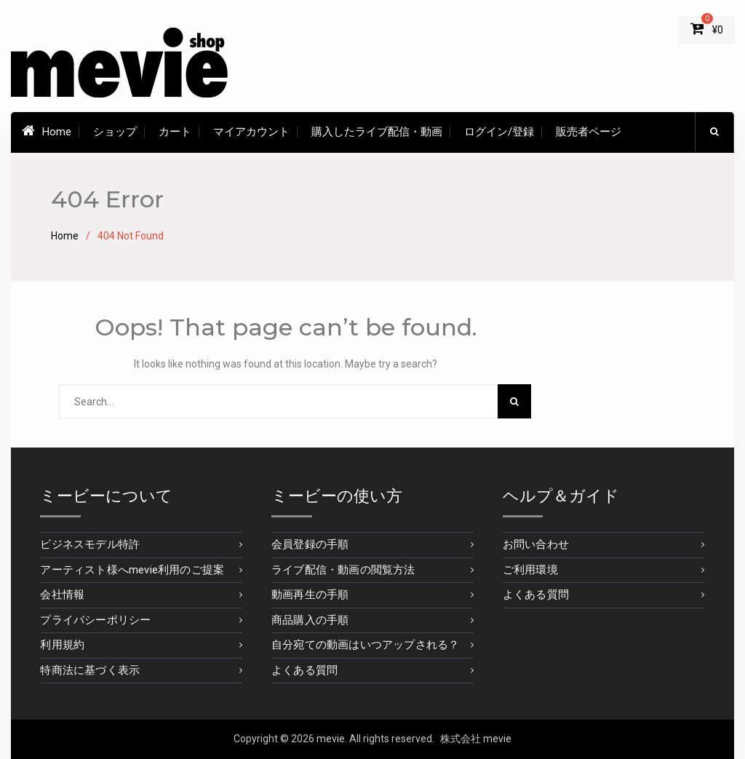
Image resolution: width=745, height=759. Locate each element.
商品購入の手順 (309, 620)
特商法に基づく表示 (90, 670)
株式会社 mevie (475, 738)
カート (175, 131)
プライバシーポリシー (95, 620)
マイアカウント (251, 131)
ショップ (115, 131)
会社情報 (62, 594)
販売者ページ (588, 131)
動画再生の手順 (309, 594)
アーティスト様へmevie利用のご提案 (132, 569)
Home (46, 131)
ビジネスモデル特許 (90, 544)
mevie (330, 738)
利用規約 (62, 644)
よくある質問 (304, 670)
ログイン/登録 (499, 131)
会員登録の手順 (309, 544)
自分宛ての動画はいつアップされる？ (365, 644)
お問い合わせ (536, 544)
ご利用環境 (530, 569)
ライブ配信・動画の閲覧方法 (343, 569)
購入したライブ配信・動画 (376, 131)
